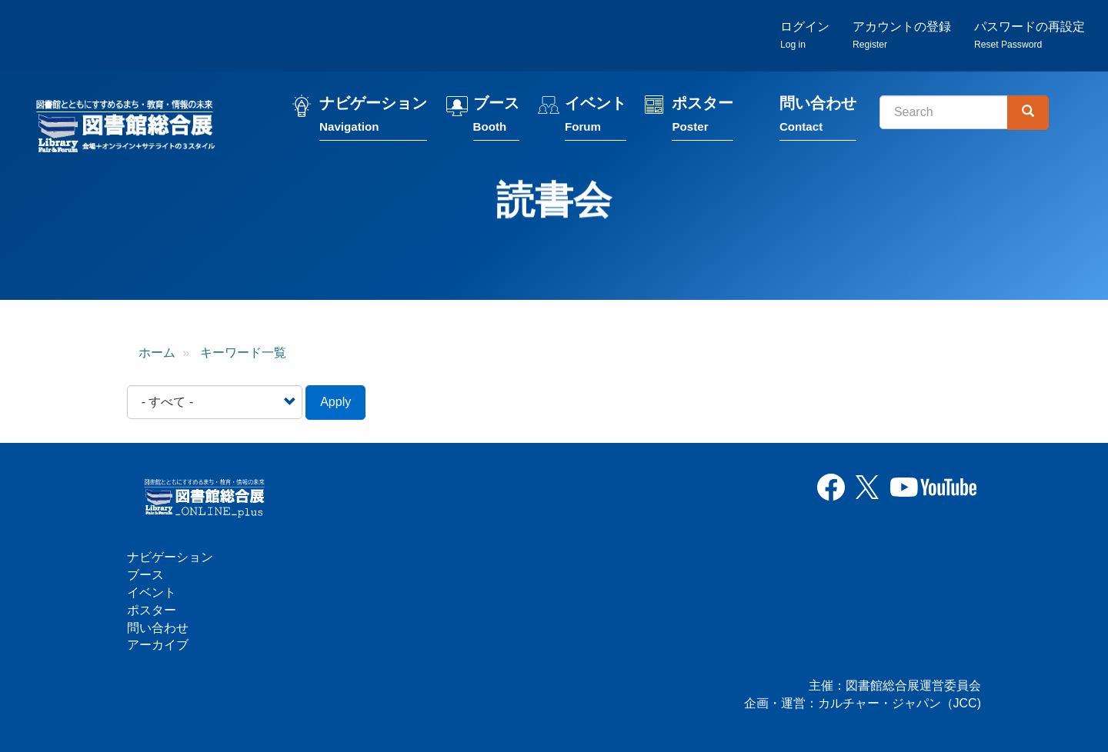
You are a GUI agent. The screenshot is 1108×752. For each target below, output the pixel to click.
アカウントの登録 (902, 35)
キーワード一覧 (243, 352)
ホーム (156, 352)
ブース (496, 117)
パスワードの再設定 (1029, 35)
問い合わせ (817, 117)
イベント (595, 117)
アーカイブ (158, 644)
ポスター (702, 117)
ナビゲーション (373, 117)
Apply (335, 401)
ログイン (804, 35)
